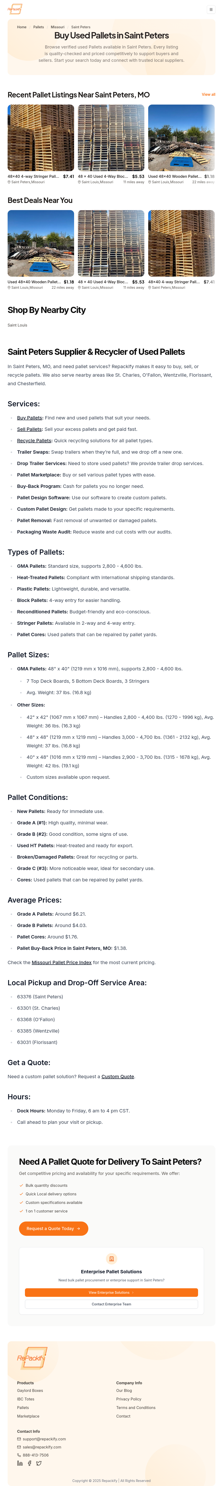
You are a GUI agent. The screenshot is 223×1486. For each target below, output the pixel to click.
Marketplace (28, 1416)
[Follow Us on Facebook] (29, 1463)
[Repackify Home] (111, 1359)
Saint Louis (17, 325)
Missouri (57, 27)
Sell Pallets (29, 429)
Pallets (38, 27)
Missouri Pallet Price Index (62, 962)
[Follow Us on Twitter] (39, 1463)
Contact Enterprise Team (111, 1304)
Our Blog (124, 1390)
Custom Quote (117, 1076)
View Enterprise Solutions (111, 1292)
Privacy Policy (129, 1399)
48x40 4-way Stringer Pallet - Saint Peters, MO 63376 (57, 176)
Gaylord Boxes (30, 1390)
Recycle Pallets (34, 440)
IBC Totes (25, 1399)
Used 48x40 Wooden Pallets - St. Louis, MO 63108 (54, 281)
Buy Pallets (29, 418)
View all (208, 94)
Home (22, 27)
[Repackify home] (15, 9)
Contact (123, 1416)
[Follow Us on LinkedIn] (20, 1463)
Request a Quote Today (54, 1228)
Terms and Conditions (136, 1407)
